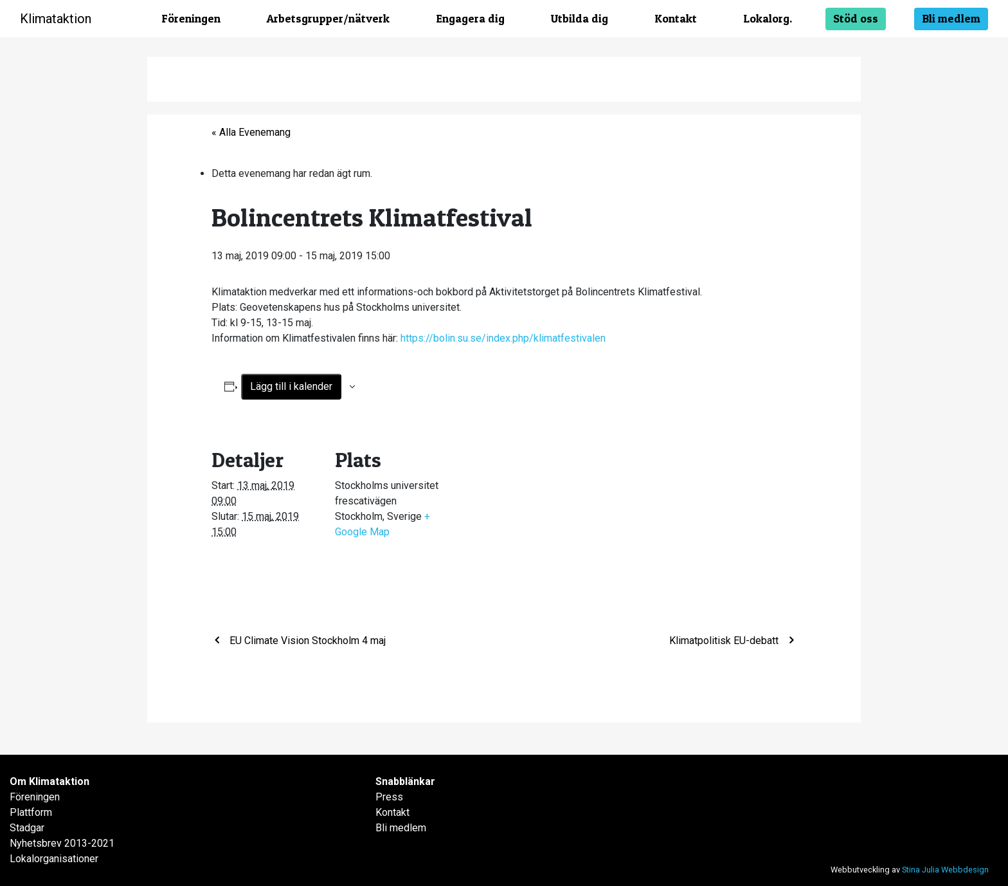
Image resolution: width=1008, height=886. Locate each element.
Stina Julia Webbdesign (945, 869)
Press (389, 797)
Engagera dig (470, 18)
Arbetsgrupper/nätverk (328, 18)
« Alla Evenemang (251, 132)
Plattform (31, 812)
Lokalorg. (767, 18)
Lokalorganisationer (54, 859)
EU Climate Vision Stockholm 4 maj (306, 640)
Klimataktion (55, 18)
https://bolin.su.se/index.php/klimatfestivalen (503, 338)
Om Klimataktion (49, 781)
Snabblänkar (405, 781)
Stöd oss (855, 18)
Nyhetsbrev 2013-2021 (62, 843)
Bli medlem (951, 18)
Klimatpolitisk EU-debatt (725, 640)
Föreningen (191, 18)
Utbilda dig (579, 18)
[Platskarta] (526, 516)
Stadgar (27, 828)
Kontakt (675, 18)
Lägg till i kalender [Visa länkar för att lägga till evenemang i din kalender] (291, 386)
